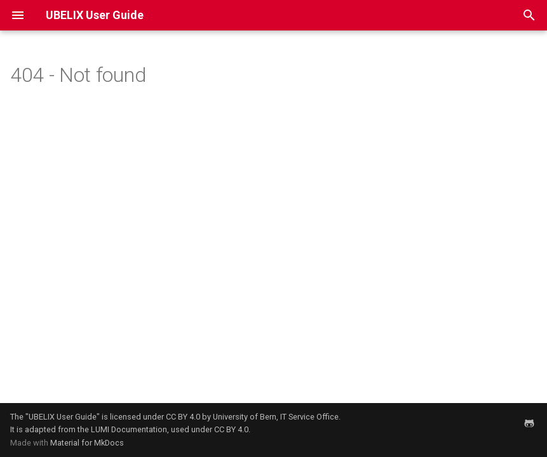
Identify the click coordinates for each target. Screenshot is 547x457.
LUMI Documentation (129, 429)
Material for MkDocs (87, 442)
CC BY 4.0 (183, 416)
